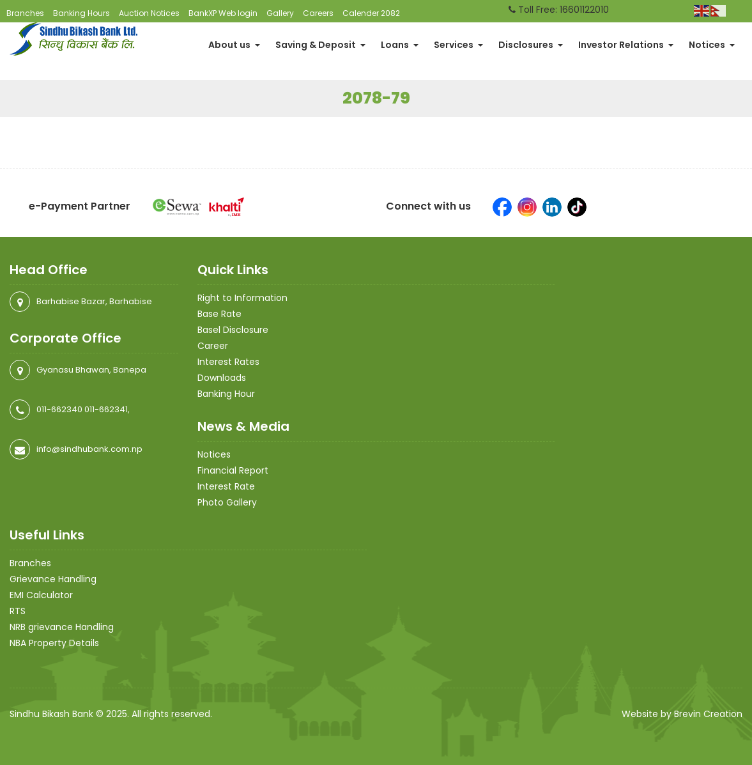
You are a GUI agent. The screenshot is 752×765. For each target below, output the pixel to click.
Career (212, 345)
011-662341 (106, 409)
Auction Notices (149, 13)
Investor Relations (625, 44)
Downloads (221, 377)
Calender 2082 (371, 13)
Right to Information (242, 297)
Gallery (280, 13)
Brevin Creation (708, 713)
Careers (318, 13)
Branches (25, 13)
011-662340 (59, 409)
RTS (18, 611)
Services (458, 44)
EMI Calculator (41, 595)
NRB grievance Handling (62, 627)
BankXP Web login (222, 13)
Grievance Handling (53, 579)
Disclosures (530, 44)
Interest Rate (226, 486)
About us (234, 44)
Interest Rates (228, 361)
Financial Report (232, 470)
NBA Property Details (54, 643)
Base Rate (219, 313)
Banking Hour (226, 393)
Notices (712, 44)
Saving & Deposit (320, 44)
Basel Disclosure (232, 329)
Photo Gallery (227, 502)
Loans (399, 44)
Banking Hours (81, 13)
